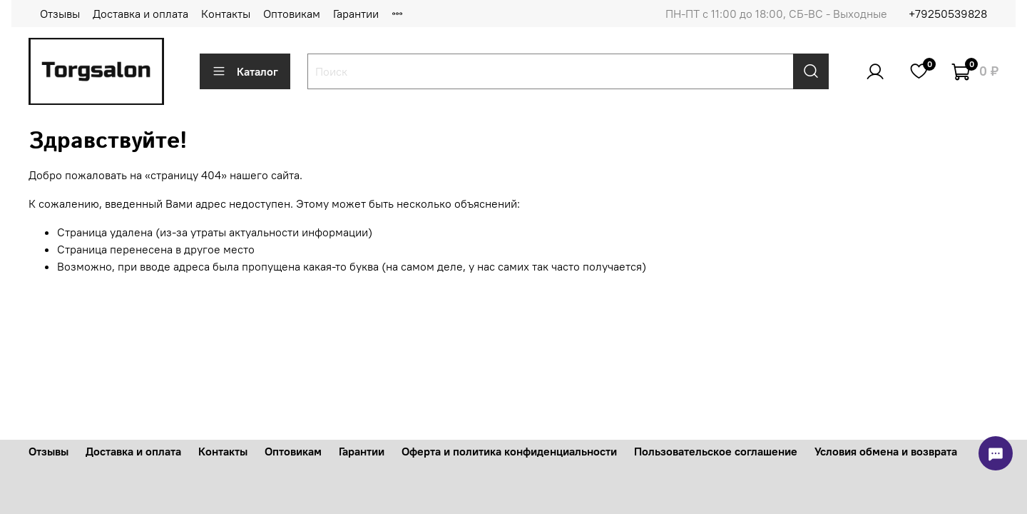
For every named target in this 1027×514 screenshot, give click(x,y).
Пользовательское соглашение (715, 451)
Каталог (245, 71)
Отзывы (60, 13)
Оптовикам (291, 13)
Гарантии (356, 13)
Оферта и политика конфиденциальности (509, 451)
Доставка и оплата (140, 13)
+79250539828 (948, 13)
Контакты (225, 13)
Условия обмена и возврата (885, 451)
